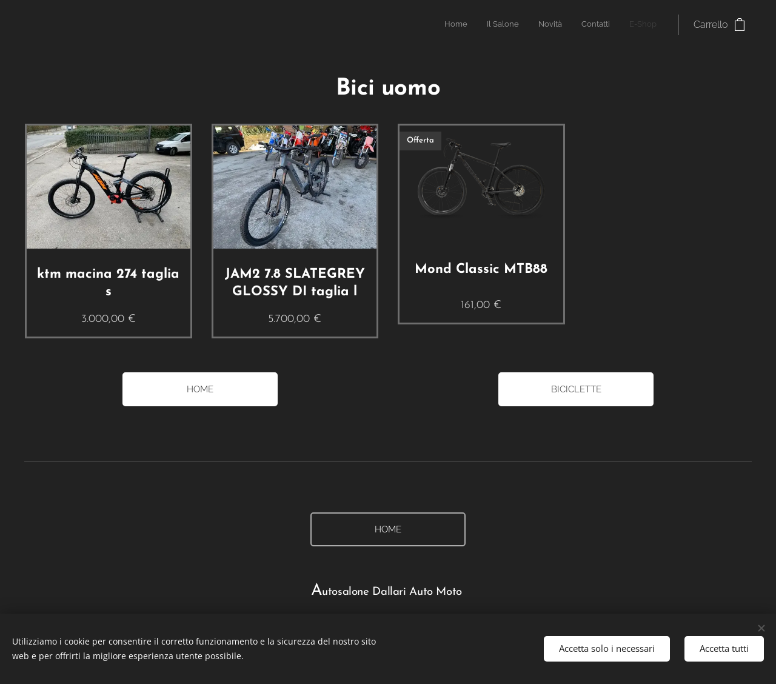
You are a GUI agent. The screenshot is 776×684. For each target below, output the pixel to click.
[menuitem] (582, 25)
